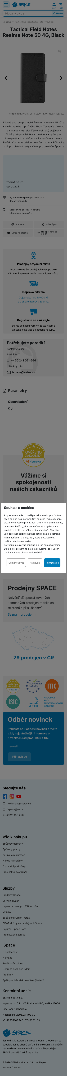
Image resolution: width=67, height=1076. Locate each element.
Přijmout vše (52, 562)
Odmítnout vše (16, 562)
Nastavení (35, 562)
